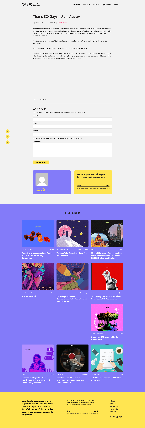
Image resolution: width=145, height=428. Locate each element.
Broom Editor (62, 22)
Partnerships (115, 406)
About (116, 4)
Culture (85, 4)
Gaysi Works (106, 4)
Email (35, 123)
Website (36, 131)
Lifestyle (76, 4)
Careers (113, 412)
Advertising (114, 409)
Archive (113, 404)
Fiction (95, 4)
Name (35, 116)
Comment (37, 142)
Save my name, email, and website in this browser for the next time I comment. (58, 138)
